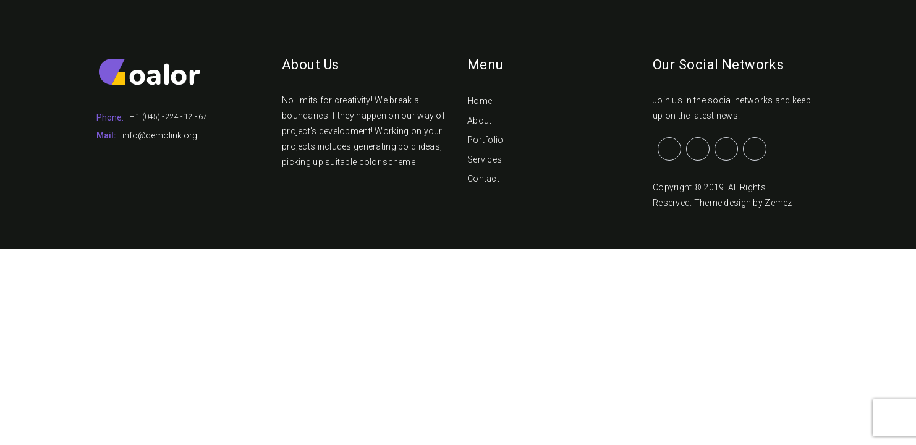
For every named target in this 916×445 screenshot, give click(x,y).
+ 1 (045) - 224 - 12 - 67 (168, 116)
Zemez (778, 203)
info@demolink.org (159, 135)
